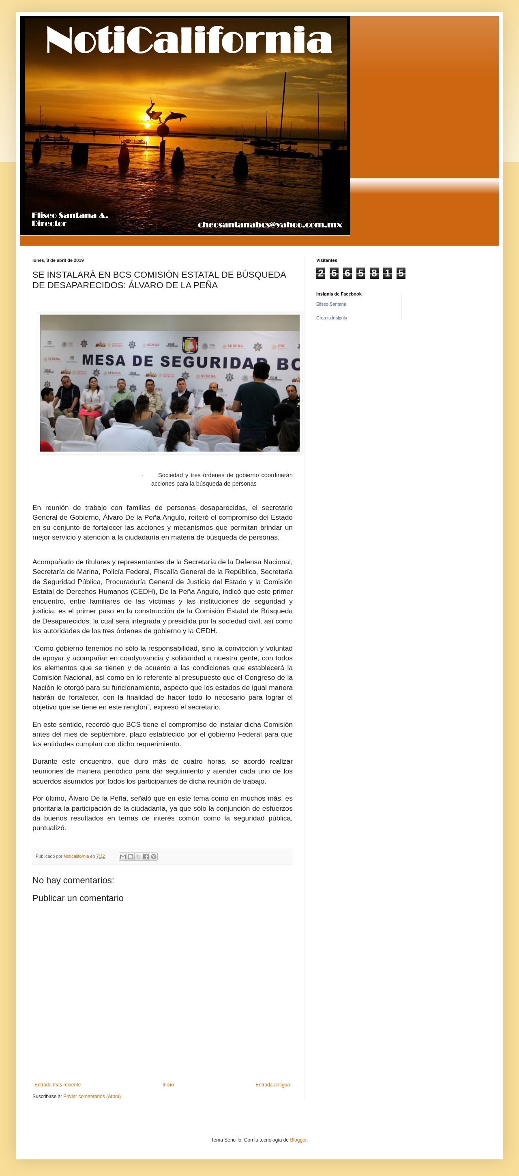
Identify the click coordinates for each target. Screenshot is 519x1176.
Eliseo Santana (331, 304)
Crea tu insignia (331, 317)
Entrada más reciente (57, 1085)
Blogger (298, 1140)
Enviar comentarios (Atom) (92, 1096)
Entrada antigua (272, 1085)
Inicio (168, 1085)
